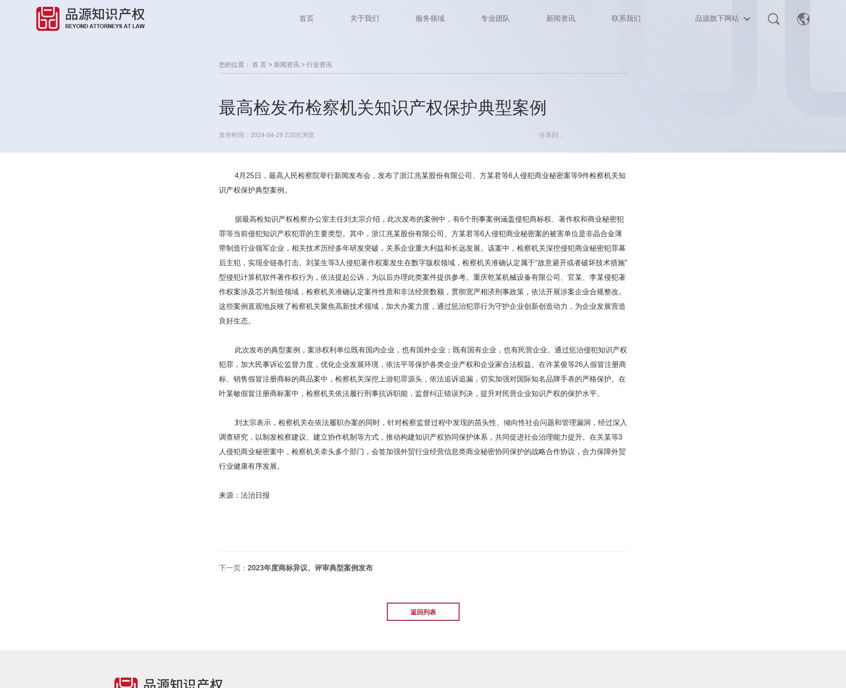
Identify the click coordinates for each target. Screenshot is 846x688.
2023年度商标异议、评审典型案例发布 (310, 568)
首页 (306, 18)
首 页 (259, 64)
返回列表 (423, 612)
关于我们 (364, 18)
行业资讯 (319, 64)
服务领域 (430, 18)
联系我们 (626, 18)
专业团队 (495, 18)
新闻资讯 (560, 18)
